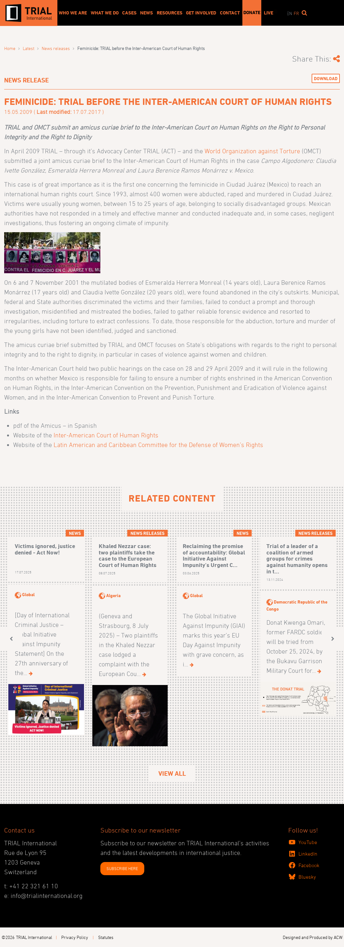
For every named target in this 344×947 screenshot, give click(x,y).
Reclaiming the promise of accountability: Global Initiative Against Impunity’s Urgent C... (214, 555)
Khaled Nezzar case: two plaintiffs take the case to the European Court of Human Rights (127, 555)
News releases (56, 48)
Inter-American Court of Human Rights (105, 435)
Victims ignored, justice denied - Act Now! (45, 549)
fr (296, 13)
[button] (11, 638)
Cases (129, 13)
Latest (28, 48)
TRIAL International (34, 937)
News (146, 13)
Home (9, 48)
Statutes (105, 937)
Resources (169, 13)
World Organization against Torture (252, 151)
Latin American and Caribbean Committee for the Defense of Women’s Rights (158, 444)
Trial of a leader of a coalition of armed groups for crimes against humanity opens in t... (297, 559)
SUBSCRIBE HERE (122, 868)
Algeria (113, 595)
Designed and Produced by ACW (312, 937)
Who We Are (73, 13)
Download (326, 78)
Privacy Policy (74, 937)
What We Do (105, 13)
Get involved (201, 13)
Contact (230, 13)
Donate (251, 12)
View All (172, 773)
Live (268, 13)
